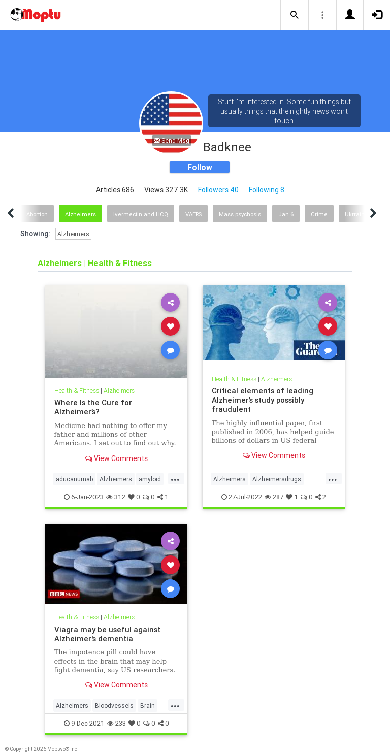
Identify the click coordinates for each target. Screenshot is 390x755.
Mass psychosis (240, 214)
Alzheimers (80, 214)
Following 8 (266, 189)
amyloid (150, 479)
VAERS (193, 214)
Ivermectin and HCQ (140, 214)
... (175, 478)
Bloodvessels (114, 705)
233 (116, 723)
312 (115, 497)
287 (274, 497)
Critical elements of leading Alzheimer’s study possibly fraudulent (262, 400)
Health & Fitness (76, 391)
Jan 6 (286, 214)
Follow (199, 167)
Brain (147, 705)
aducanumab (74, 479)
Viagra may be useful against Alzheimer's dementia (107, 634)
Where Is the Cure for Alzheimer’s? (93, 407)
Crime (319, 214)
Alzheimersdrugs (276, 479)
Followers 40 (218, 189)
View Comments (116, 458)
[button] (294, 15)
